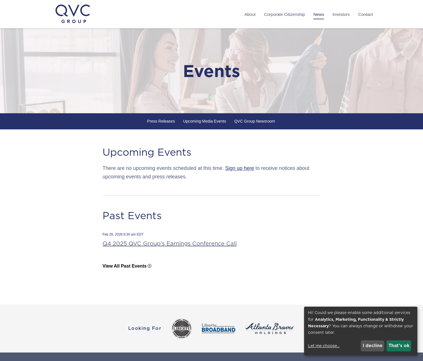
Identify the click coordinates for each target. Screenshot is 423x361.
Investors (341, 14)
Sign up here (239, 168)
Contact (365, 14)
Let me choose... (323, 345)
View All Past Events (124, 266)
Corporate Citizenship (284, 14)
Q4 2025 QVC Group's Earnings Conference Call (169, 243)
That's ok (398, 345)
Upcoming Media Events (204, 121)
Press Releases (161, 121)
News (318, 14)
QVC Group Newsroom (254, 121)
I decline (373, 345)
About (249, 14)
